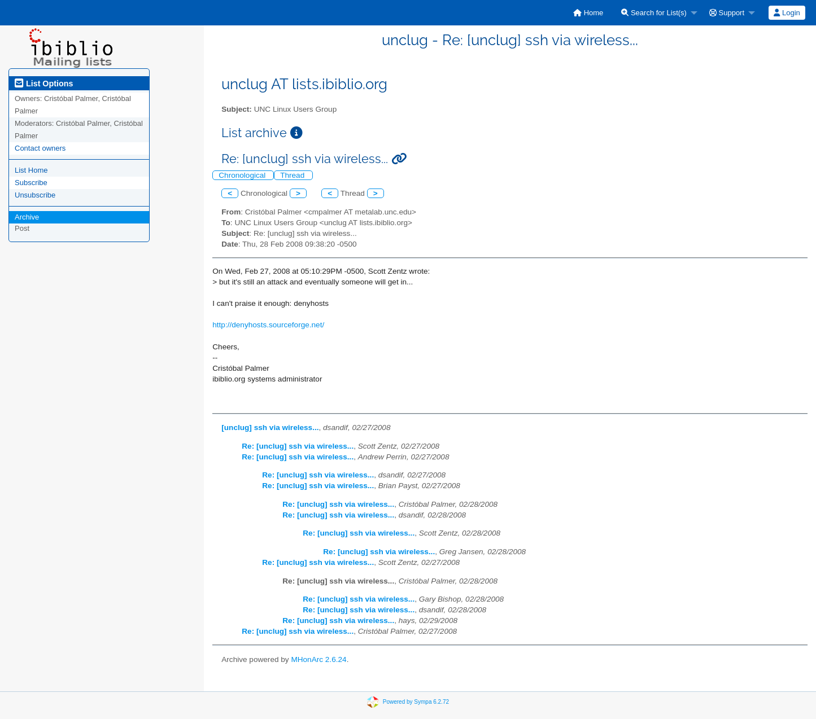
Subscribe (31, 182)
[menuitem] (588, 12)
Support (726, 12)
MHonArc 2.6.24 (318, 659)
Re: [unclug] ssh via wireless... (298, 446)
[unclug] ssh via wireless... (269, 427)
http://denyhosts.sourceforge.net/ (268, 325)
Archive (27, 217)
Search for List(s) (654, 12)
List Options (44, 83)
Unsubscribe (35, 195)
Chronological (243, 175)
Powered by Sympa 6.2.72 (416, 702)
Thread (293, 175)
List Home (31, 170)
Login (787, 12)
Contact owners (40, 148)
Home (588, 12)
